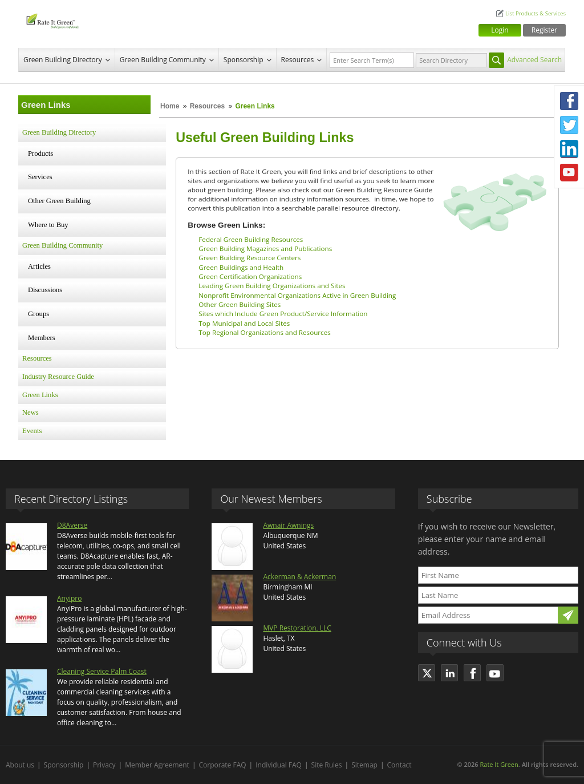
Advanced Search (534, 59)
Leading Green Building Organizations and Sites (271, 285)
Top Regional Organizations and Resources (264, 332)
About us (20, 765)
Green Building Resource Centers (249, 257)
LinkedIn (569, 149)
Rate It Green (499, 764)
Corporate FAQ (222, 765)
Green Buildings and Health (240, 267)
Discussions (45, 290)
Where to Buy (48, 225)
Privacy (104, 765)
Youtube (569, 173)
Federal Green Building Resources (250, 239)
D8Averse (72, 525)
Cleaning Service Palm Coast (102, 671)
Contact (399, 765)
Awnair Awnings (288, 525)
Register (544, 30)
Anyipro (69, 598)
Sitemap (364, 765)
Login (499, 30)
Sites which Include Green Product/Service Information (282, 313)
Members (41, 338)
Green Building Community (163, 59)
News (30, 413)
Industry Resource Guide (58, 377)
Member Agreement (157, 765)
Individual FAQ (279, 765)
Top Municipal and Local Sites (244, 323)
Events (32, 431)
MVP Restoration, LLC (297, 628)
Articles (39, 266)
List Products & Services (535, 13)
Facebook (569, 101)
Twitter (569, 125)
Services (40, 177)
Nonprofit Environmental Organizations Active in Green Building (297, 295)
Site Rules (326, 765)
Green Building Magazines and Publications (265, 248)
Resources (297, 59)
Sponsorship (243, 59)
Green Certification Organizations (250, 276)
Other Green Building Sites (239, 304)
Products (40, 153)
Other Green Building (59, 201)
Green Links (40, 395)
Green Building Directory (62, 59)
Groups (38, 314)
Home (169, 106)
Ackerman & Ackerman (299, 576)
